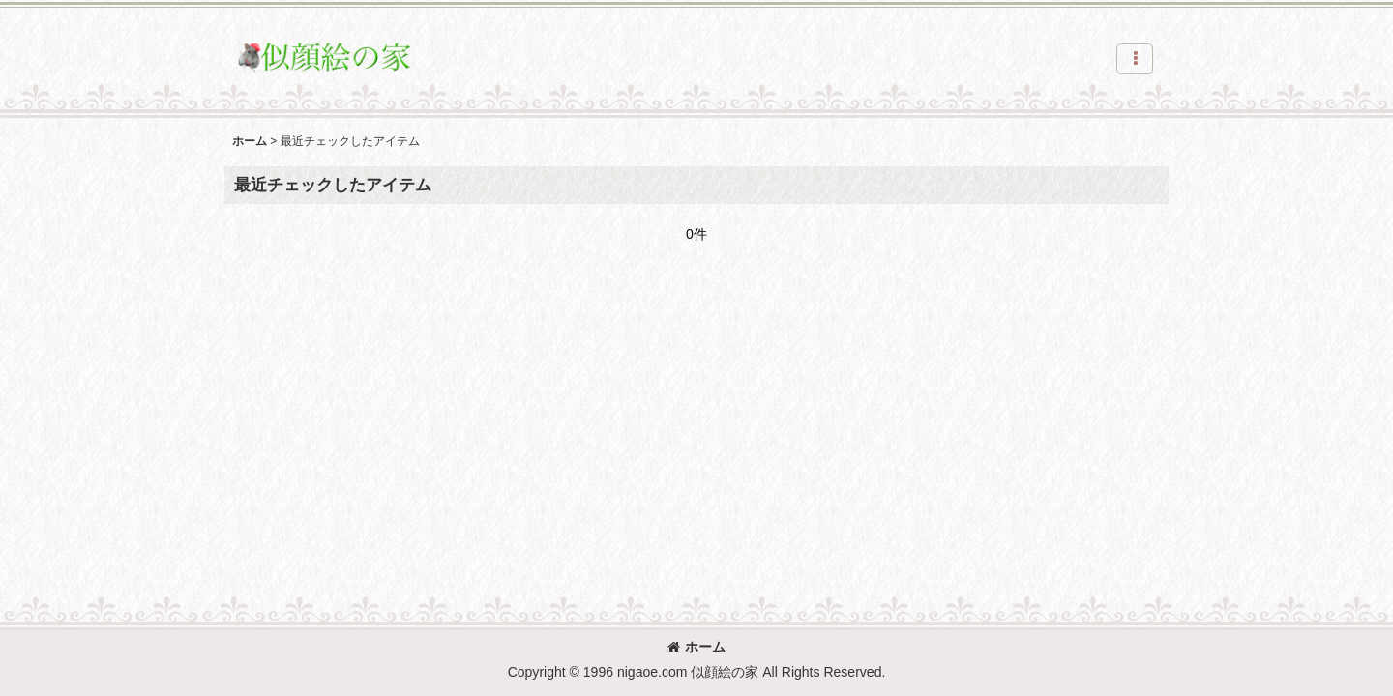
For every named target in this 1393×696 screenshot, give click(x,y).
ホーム (696, 646)
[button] (1134, 59)
